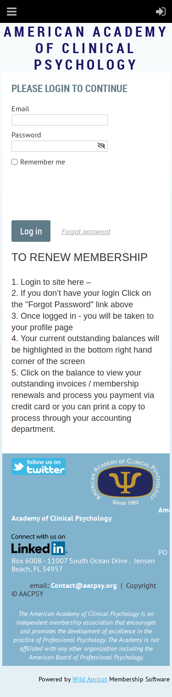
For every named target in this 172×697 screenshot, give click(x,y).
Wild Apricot (89, 679)
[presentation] (81, 198)
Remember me (42, 161)
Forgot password (85, 231)
